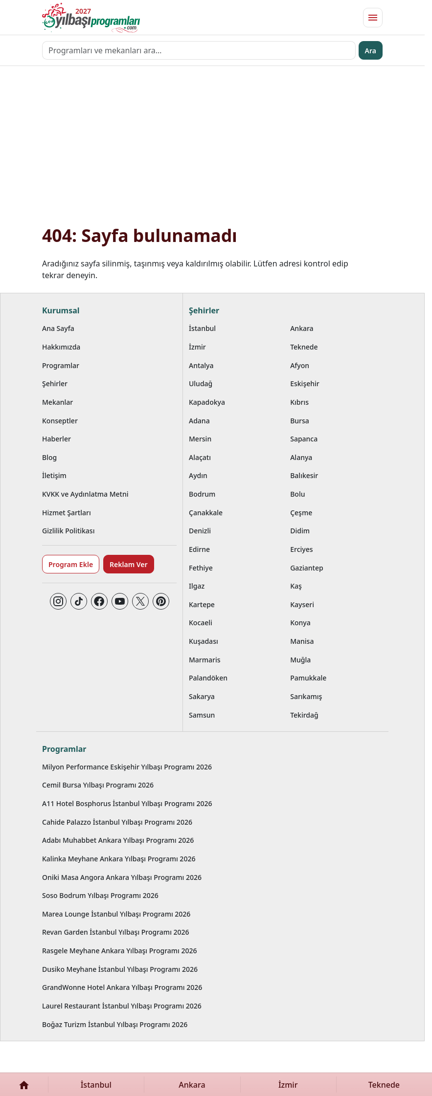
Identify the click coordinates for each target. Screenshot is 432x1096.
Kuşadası (203, 641)
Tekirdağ (304, 715)
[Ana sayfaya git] (91, 17)
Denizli (200, 530)
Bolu (297, 494)
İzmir (197, 346)
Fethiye (201, 567)
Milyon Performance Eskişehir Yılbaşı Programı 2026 (127, 766)
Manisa (302, 641)
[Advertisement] (212, 151)
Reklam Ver (128, 564)
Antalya (201, 365)
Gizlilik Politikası (68, 530)
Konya (300, 622)
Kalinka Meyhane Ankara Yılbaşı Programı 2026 (118, 858)
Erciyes (301, 549)
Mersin (200, 438)
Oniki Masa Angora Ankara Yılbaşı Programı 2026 (122, 877)
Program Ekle (70, 564)
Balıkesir (304, 475)
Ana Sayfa (58, 328)
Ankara (301, 328)
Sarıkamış (306, 696)
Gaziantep (306, 567)
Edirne (199, 549)
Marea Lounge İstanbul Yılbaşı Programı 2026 (116, 914)
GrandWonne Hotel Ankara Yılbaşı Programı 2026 (122, 987)
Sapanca (304, 438)
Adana (199, 420)
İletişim (54, 475)
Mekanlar (57, 402)
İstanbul (202, 328)
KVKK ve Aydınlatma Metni (85, 494)
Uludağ (200, 383)
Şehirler (55, 383)
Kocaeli (200, 622)
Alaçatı (200, 457)
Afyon (299, 365)
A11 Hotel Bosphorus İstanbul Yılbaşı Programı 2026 (127, 803)
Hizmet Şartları (66, 512)
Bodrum (202, 494)
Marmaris (205, 659)
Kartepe (202, 604)
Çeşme (301, 512)
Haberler (56, 438)
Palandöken (208, 677)
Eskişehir (304, 383)
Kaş (296, 586)
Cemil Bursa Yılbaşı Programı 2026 (98, 784)
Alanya (301, 457)
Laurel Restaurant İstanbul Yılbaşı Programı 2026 (122, 1005)
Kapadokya (207, 402)
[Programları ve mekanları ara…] (199, 50)
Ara (370, 50)
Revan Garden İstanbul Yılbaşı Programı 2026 (115, 932)
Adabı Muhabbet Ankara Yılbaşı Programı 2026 (118, 840)
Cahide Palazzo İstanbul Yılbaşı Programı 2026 (117, 822)
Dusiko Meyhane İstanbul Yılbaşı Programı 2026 (120, 969)
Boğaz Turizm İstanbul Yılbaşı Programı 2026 (114, 1024)
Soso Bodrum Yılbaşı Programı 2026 (100, 895)
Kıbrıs (299, 402)
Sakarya (202, 696)
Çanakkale (206, 512)
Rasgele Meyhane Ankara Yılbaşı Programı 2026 (119, 950)
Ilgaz (197, 586)
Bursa (299, 420)
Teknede (304, 346)
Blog (49, 457)
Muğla (300, 659)
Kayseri (302, 604)
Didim (300, 530)
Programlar (60, 365)
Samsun (202, 715)
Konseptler (60, 420)
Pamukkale (308, 677)
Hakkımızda (61, 346)
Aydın (198, 475)
